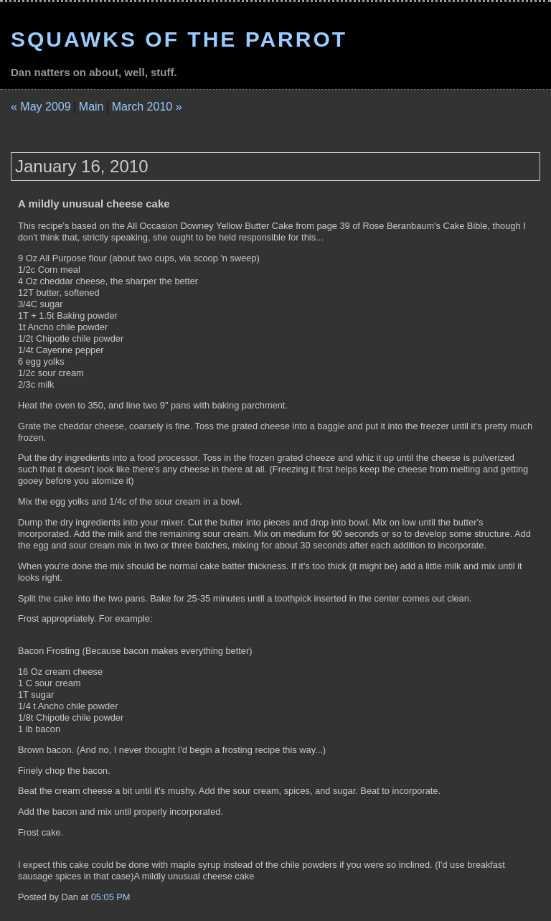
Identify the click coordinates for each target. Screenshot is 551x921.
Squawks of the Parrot (179, 39)
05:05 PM (111, 897)
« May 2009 (41, 106)
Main (91, 106)
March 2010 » (147, 106)
